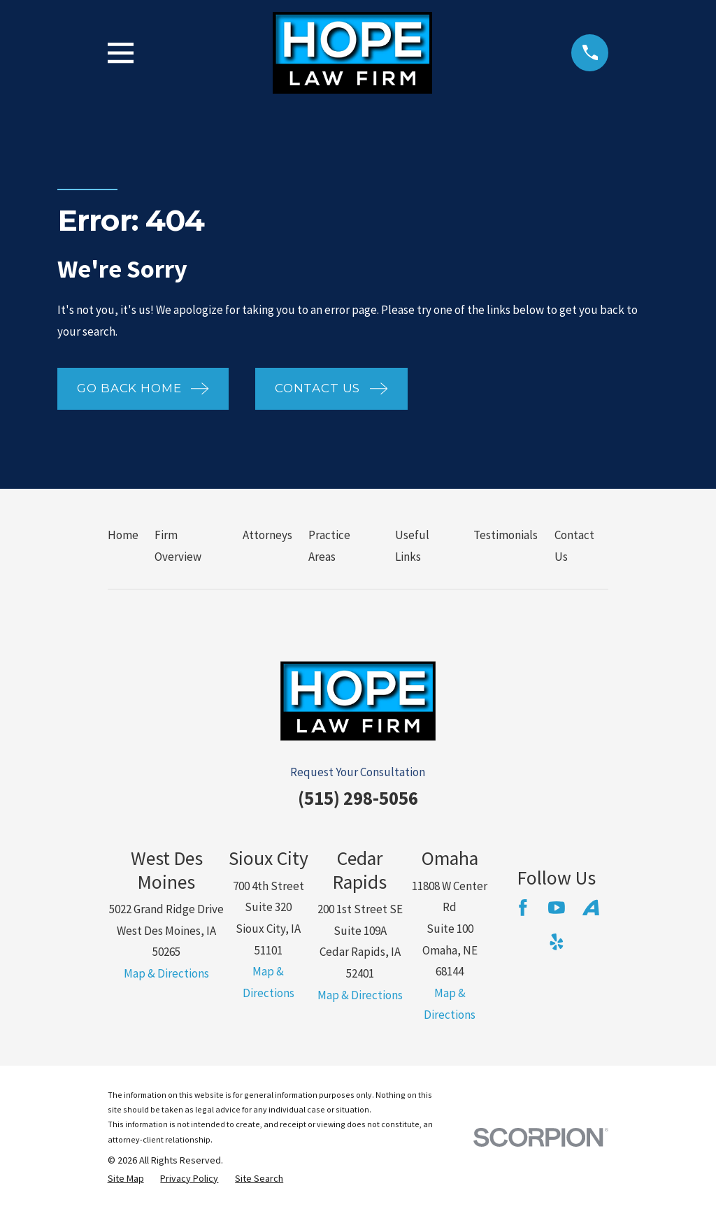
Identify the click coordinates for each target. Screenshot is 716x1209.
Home (123, 535)
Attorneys (267, 535)
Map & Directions (166, 973)
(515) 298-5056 (358, 798)
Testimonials (505, 535)
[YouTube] (556, 907)
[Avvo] (590, 907)
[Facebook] (523, 907)
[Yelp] (556, 941)
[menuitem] (126, 1179)
